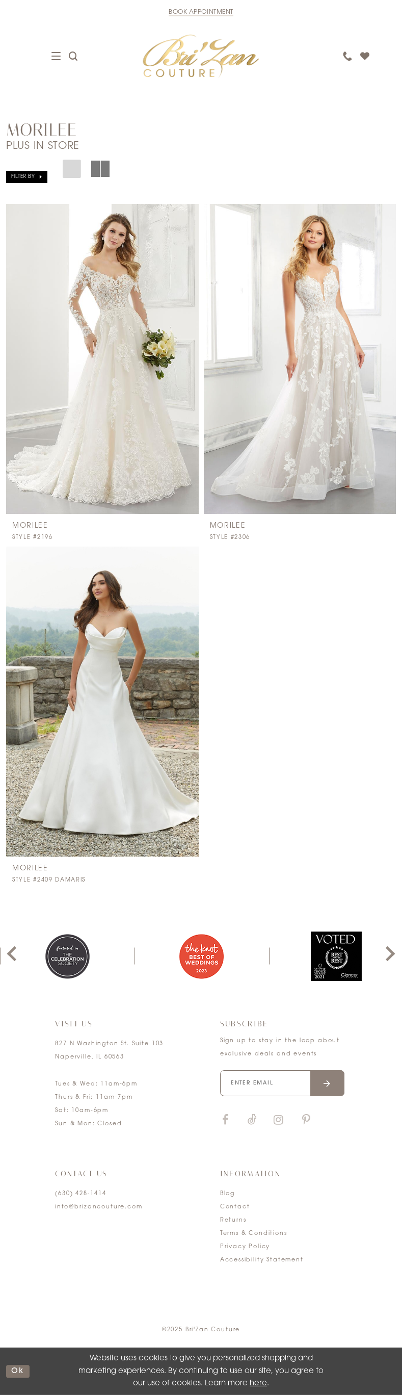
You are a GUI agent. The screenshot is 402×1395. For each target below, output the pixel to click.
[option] (202, 956)
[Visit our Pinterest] (306, 1120)
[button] (26, 177)
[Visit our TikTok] (252, 1120)
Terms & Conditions (253, 1233)
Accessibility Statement (262, 1260)
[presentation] (102, 359)
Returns (233, 1220)
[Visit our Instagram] (278, 1120)
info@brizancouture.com (98, 1207)
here (258, 1383)
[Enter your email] (282, 1083)
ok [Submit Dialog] (17, 1371)
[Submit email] (327, 1083)
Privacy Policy (245, 1247)
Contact (235, 1207)
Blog (227, 1194)
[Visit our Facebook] (225, 1120)
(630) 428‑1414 (80, 1194)
